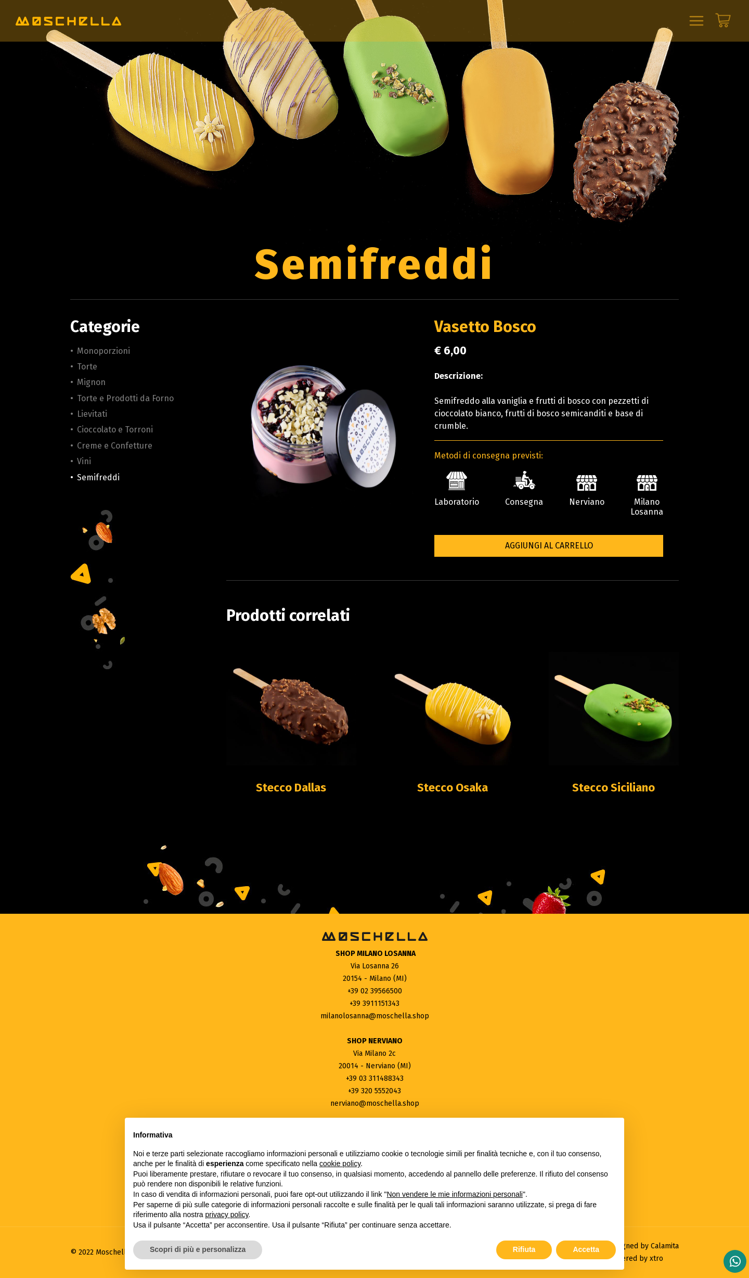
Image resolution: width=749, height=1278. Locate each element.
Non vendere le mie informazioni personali (454, 1194)
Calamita (665, 1246)
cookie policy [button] (339, 1163)
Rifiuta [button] (524, 1249)
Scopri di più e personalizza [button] (198, 1249)
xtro (656, 1258)
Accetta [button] (586, 1249)
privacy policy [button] (227, 1214)
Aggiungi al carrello (549, 546)
